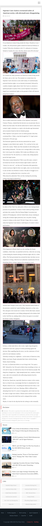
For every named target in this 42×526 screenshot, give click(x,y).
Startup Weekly (30, 496)
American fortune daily (11, 489)
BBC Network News (30, 493)
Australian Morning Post (30, 485)
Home (2, 512)
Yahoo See (11, 504)
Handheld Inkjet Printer (11, 485)
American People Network (31, 489)
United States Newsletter (11, 493)
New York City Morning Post (11, 500)
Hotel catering (22, 512)
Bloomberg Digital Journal (31, 500)
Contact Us (30, 522)
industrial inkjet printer (30, 504)
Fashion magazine (11, 512)
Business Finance (14, 515)
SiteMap (36, 522)
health (30, 515)
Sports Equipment (33, 512)
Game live (23, 515)
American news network (11, 496)
